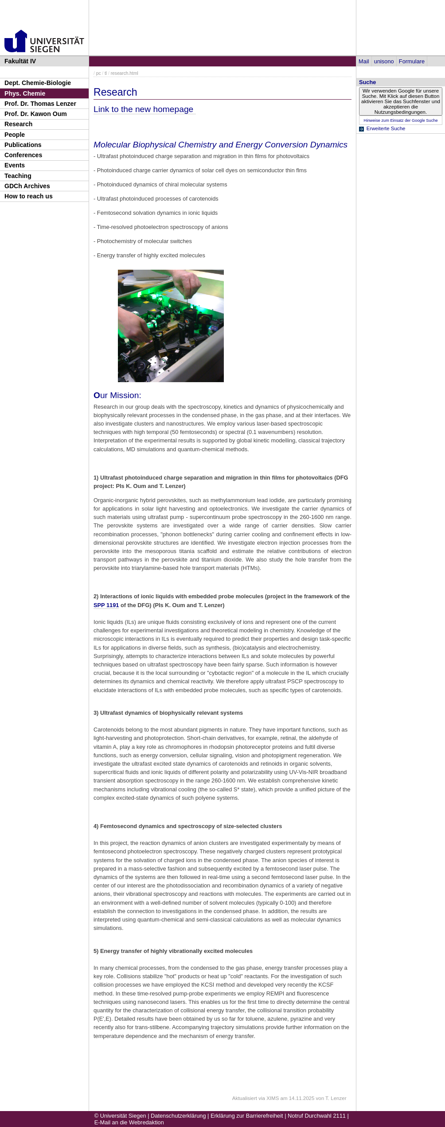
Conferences (23, 155)
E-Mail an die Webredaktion (129, 1122)
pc (98, 73)
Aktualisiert (244, 1098)
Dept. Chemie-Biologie (37, 82)
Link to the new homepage (145, 109)
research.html (124, 73)
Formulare (412, 61)
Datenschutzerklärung (178, 1115)
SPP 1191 (106, 605)
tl (106, 73)
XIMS (272, 1098)
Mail (364, 61)
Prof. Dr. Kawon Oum (35, 113)
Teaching (17, 175)
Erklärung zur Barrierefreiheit (247, 1115)
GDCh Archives (27, 186)
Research (18, 124)
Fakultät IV (20, 61)
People (14, 134)
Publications (23, 144)
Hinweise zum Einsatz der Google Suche (400, 120)
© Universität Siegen (120, 1115)
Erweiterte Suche (386, 128)
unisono (384, 61)
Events (14, 165)
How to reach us (28, 196)
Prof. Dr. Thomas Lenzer (40, 103)
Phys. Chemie (24, 93)
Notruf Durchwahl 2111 (317, 1115)
